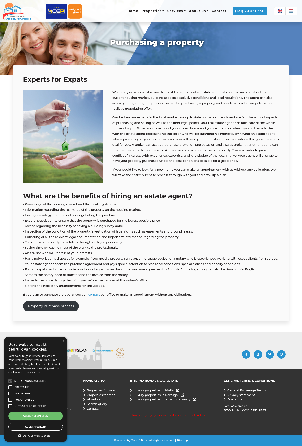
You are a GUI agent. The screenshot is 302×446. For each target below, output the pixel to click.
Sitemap (182, 440)
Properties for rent (101, 395)
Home (133, 11)
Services (175, 11)
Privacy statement (241, 395)
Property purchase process (51, 306)
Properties (152, 11)
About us (197, 11)
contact (94, 294)
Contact (219, 11)
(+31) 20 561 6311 (250, 11)
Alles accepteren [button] (35, 416)
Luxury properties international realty (165, 399)
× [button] (62, 341)
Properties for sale (101, 390)
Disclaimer (235, 399)
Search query (97, 404)
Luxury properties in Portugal (159, 395)
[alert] (35, 389)
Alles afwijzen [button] (35, 426)
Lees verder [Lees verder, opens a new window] (33, 372)
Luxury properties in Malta (156, 390)
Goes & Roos (139, 440)
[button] (10, 381)
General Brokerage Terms (246, 390)
